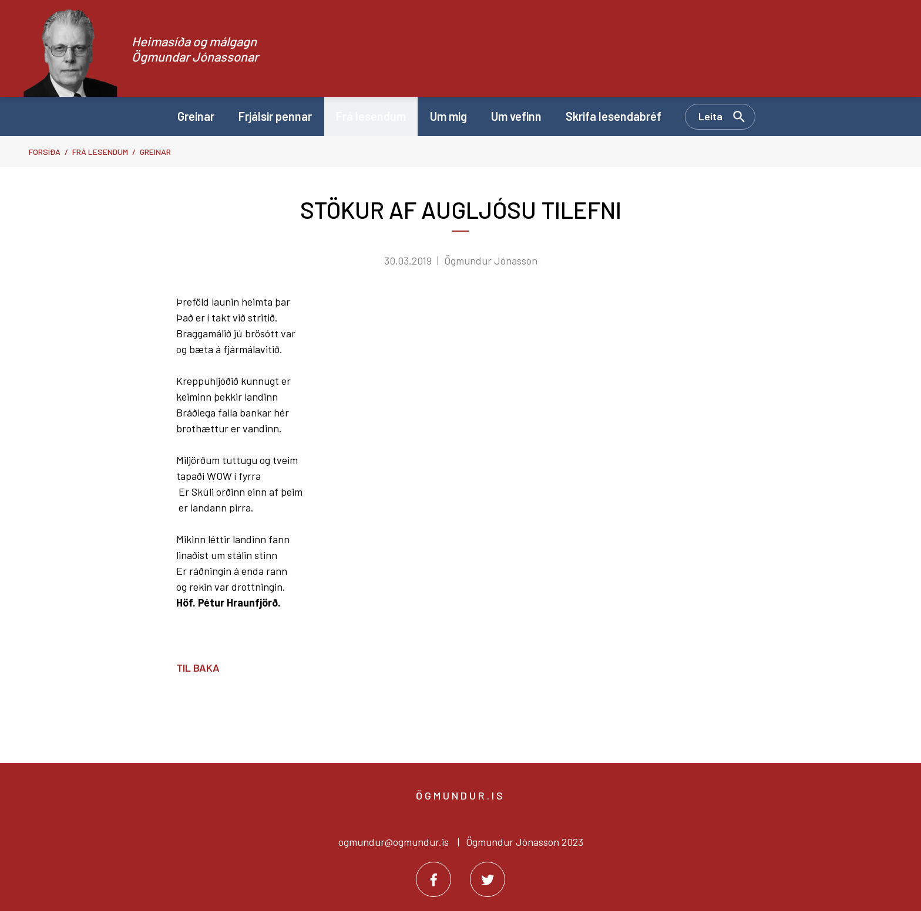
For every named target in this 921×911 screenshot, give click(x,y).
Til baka (198, 667)
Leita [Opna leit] (710, 116)
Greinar (155, 152)
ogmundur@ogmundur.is (393, 841)
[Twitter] (487, 879)
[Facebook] (433, 879)
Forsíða (44, 152)
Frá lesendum (100, 152)
